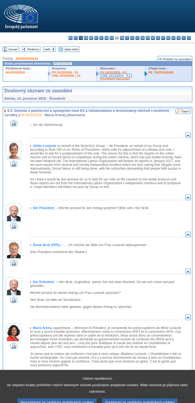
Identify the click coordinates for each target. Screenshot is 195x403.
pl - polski (158, 38)
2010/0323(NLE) (26, 58)
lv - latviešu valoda (132, 38)
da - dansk (86, 38)
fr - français (112, 38)
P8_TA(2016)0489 (161, 72)
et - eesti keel (96, 38)
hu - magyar (143, 38)
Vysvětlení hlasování (115, 78)
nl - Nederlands (153, 38)
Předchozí (33, 49)
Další (47, 49)
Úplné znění (71, 49)
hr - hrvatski (122, 38)
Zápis (185, 111)
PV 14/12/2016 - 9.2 (113, 72)
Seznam (13, 49)
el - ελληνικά (101, 38)
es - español (76, 38)
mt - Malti (148, 38)
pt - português (163, 38)
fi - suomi (184, 38)
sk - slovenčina (173, 38)
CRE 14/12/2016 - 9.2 (116, 75)
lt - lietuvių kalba (137, 38)
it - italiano (127, 38)
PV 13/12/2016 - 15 (65, 72)
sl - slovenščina (179, 38)
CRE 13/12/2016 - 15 (66, 75)
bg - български (71, 38)
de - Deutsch (91, 38)
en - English (107, 38)
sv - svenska (189, 38)
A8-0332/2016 (15, 72)
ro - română (168, 38)
